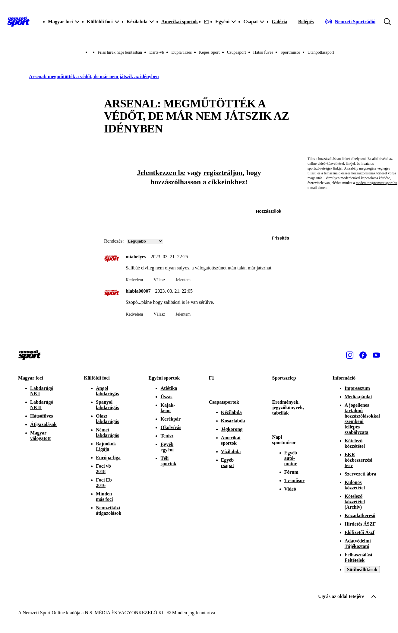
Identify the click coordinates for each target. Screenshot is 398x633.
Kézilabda (231, 412)
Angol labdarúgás (107, 391)
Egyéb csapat (227, 462)
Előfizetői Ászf (359, 532)
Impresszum (357, 388)
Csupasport (236, 52)
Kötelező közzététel (355, 443)
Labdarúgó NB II (41, 404)
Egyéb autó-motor (290, 458)
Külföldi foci (97, 377)
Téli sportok (168, 461)
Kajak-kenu (167, 407)
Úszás (166, 396)
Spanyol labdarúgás (107, 404)
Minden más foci (104, 496)
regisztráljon (223, 173)
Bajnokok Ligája (106, 446)
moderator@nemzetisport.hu (376, 183)
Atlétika (168, 388)
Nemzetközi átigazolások (108, 510)
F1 (206, 21)
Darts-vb (156, 52)
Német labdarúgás (107, 432)
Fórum (291, 472)
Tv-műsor (294, 480)
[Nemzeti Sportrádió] (350, 22)
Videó (290, 488)
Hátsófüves (41, 415)
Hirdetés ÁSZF (360, 523)
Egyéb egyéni (167, 447)
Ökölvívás (170, 427)
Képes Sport (209, 52)
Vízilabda (231, 451)
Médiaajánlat (358, 396)
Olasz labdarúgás (107, 418)
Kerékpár (170, 418)
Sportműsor (290, 52)
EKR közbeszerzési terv (358, 460)
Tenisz (166, 435)
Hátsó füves (263, 52)
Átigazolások (43, 424)
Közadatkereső (360, 515)
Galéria (279, 21)
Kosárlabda (233, 420)
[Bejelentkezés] (306, 21)
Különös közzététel (355, 485)
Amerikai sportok (179, 21)
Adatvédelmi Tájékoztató (358, 543)
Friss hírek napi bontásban (120, 52)
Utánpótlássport (321, 52)
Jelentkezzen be (161, 173)
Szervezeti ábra (360, 473)
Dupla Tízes (181, 52)
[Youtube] (376, 355)
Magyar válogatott (40, 435)
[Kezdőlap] (18, 22)
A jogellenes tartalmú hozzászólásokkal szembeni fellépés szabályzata (362, 418)
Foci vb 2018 (103, 468)
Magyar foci (30, 377)
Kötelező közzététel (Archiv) (355, 502)
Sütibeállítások (362, 569)
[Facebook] (363, 355)
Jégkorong (232, 429)
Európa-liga (108, 457)
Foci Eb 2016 (104, 482)
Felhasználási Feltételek (358, 557)
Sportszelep (284, 377)
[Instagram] (349, 355)
